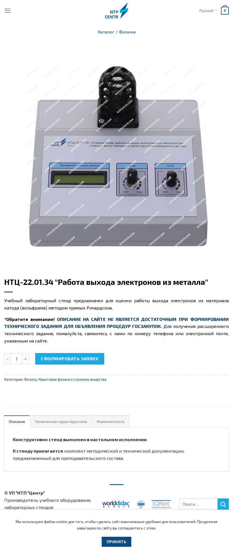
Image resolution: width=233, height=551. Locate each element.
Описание (17, 421)
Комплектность (111, 421)
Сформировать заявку (69, 358)
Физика (127, 31)
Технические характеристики (61, 421)
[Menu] (7, 10)
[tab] (17, 421)
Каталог (106, 31)
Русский (208, 10)
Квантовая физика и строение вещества (72, 379)
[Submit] (223, 504)
